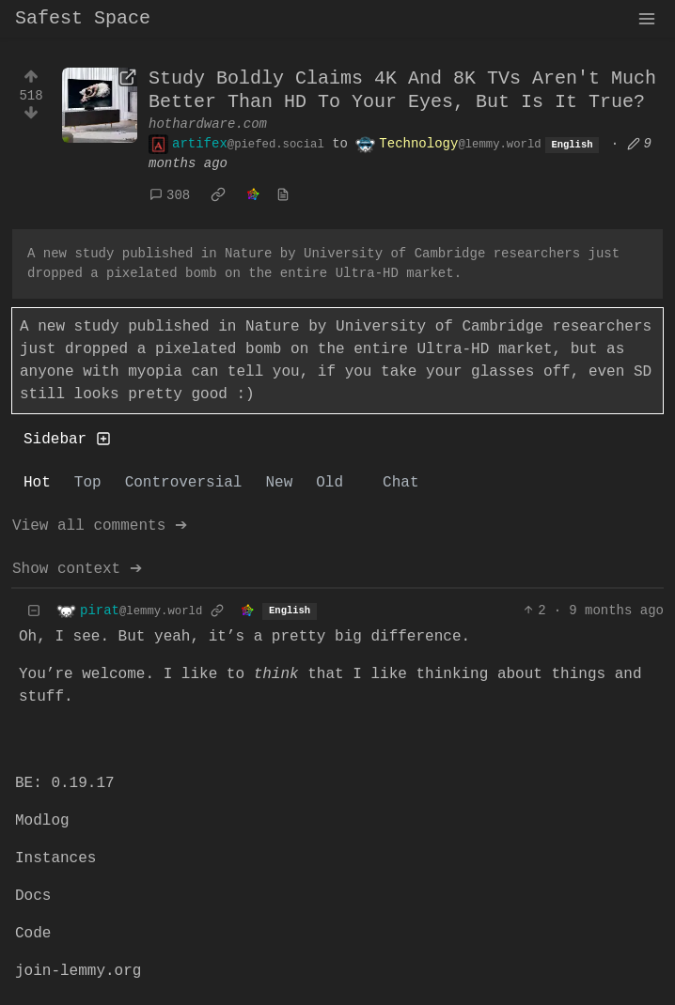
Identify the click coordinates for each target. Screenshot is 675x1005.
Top (88, 482)
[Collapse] (34, 611)
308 (169, 195)
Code (33, 933)
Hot (37, 482)
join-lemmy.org (78, 971)
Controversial (184, 482)
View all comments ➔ (99, 526)
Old (329, 482)
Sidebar (67, 439)
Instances (55, 858)
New (278, 482)
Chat (400, 482)
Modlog (42, 820)
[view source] (283, 196)
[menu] (647, 19)
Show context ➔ (77, 569)
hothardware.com (208, 123)
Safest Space (82, 18)
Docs (33, 896)
